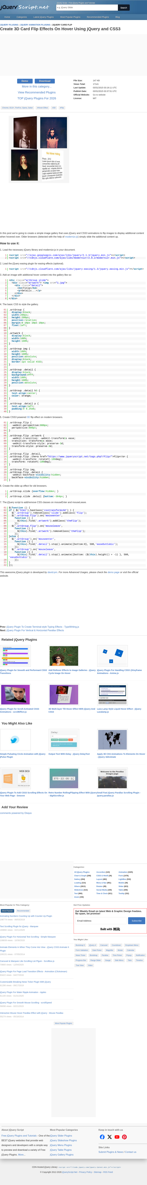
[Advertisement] (73, 55)
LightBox (122, 879)
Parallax (105, 955)
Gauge (108, 960)
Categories (22, 17)
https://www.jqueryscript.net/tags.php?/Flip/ (80, 456)
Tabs (129, 960)
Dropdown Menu (131, 945)
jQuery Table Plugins (61, 1150)
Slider (121, 886)
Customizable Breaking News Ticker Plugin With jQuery (25, 982)
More (20, 1154)
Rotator (99, 886)
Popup (128, 955)
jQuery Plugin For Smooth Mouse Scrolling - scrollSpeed (26, 1002)
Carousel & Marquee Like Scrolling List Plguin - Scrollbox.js (27, 961)
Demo (25, 81)
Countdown (116, 945)
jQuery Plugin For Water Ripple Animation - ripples (23, 992)
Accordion (100, 872)
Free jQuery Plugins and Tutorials (26, 5)
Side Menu (119, 960)
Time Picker (117, 955)
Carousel (103, 945)
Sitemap (97, 1172)
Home (7, 17)
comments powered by (16, 813)
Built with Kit (110, 929)
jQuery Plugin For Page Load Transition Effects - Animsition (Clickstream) (33, 971)
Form (121, 876)
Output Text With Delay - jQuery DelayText (69, 754)
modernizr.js (71, 236)
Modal (120, 950)
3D (28, 417)
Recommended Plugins (98, 17)
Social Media (101, 890)
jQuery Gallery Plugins (61, 1154)
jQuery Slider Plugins (61, 1135)
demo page (114, 572)
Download (44, 81)
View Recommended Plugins (37, 92)
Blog (118, 17)
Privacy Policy (85, 1172)
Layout (99, 879)
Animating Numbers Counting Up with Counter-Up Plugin (26, 916)
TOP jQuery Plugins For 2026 (36, 98)
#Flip (62, 108)
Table (121, 890)
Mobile (121, 883)
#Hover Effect (42, 108)
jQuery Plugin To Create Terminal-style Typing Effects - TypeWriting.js (43, 627)
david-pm (52, 572)
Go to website (99, 95)
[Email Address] (101, 920)
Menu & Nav (101, 883)
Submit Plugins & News (111, 1152)
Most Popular (7, 911)
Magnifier (109, 950)
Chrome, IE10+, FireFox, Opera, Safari (17, 108)
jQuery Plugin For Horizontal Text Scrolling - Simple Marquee (28, 937)
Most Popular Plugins (70, 17)
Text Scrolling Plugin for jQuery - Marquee (19, 926)
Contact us (130, 1152)
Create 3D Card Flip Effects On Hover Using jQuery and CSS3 (60, 29)
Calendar (130, 950)
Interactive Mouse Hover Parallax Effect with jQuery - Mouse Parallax (31, 1013)
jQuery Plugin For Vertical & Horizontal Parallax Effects (35, 630)
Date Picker (97, 950)
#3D (54, 108)
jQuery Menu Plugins (61, 1145)
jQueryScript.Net (69, 1172)
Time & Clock (102, 893)
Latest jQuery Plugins (44, 17)
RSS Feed (108, 1172)
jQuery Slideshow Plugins (63, 1140)
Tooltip (121, 893)
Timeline (139, 960)
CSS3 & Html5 (102, 876)
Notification (140, 955)
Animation (123, 872)
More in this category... (37, 86)
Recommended (23, 911)
